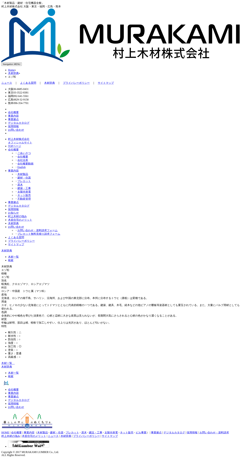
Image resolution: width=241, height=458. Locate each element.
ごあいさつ (24, 153)
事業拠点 (13, 202)
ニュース (6, 82)
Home (11, 70)
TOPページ (14, 146)
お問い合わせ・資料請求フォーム (37, 230)
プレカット (24, 181)
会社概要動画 (25, 163)
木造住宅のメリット (20, 219)
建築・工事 (24, 188)
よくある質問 (28, 82)
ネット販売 (24, 195)
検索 (10, 260)
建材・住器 (24, 177)
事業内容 (13, 170)
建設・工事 (95, 432)
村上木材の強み (17, 216)
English (21, 167)
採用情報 (13, 209)
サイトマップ (106, 82)
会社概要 (13, 149)
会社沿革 (22, 160)
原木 (20, 184)
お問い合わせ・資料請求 (214, 432)
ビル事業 (141, 432)
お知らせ (13, 212)
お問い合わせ (16, 226)
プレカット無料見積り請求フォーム (38, 233)
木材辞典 (13, 73)
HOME (5, 432)
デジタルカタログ (18, 205)
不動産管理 (24, 198)
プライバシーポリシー (76, 82)
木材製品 (22, 174)
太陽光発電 (24, 191)
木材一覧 (13, 256)
